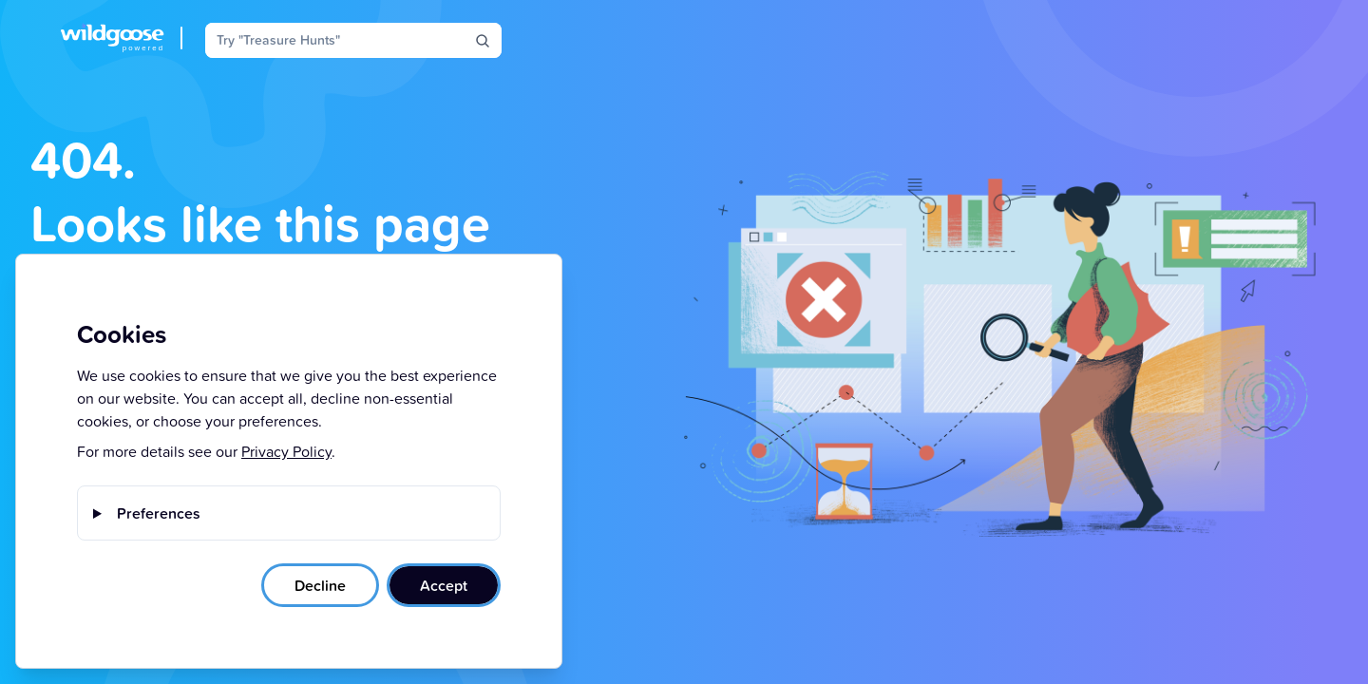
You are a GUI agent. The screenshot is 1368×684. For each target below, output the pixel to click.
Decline (320, 585)
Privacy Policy (286, 451)
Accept (443, 585)
